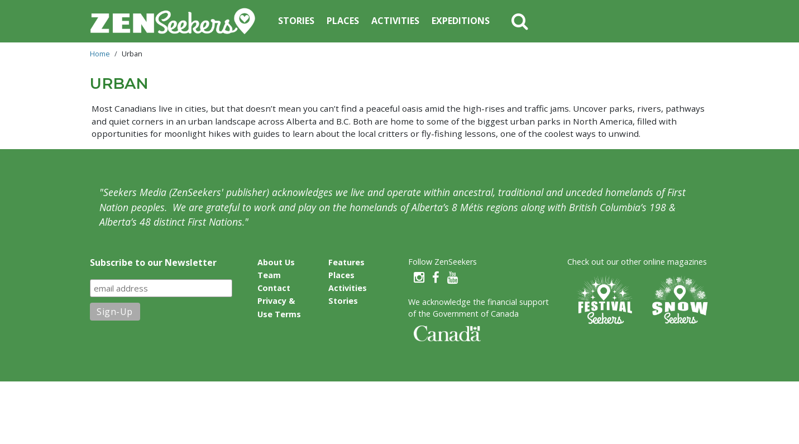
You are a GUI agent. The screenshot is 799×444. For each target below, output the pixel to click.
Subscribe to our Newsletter (153, 262)
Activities (395, 21)
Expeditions (461, 21)
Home (100, 54)
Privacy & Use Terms (279, 307)
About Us (276, 262)
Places (343, 21)
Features (346, 262)
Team (269, 275)
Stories (296, 21)
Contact (273, 288)
